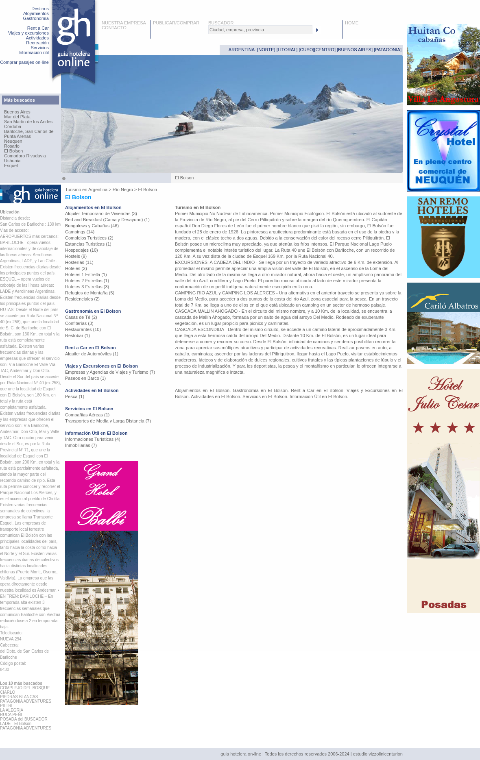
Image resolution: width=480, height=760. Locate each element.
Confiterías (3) (79, 323)
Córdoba (12, 126)
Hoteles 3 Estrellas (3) (87, 286)
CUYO (306, 49)
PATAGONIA (387, 49)
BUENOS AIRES (354, 49)
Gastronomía (36, 18)
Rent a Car (38, 28)
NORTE (266, 49)
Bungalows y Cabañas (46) (92, 225)
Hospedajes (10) (81, 250)
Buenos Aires (17, 111)
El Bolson (13, 150)
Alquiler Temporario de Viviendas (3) (101, 213)
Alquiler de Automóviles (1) (91, 353)
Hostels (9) (76, 256)
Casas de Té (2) (81, 317)
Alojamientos (36, 13)
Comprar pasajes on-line (24, 62)
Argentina (97, 189)
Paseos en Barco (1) (85, 378)
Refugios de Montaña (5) (89, 292)
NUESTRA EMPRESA (124, 22)
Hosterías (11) (79, 262)
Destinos (40, 8)
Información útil (33, 52)
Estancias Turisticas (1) (88, 244)
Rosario (12, 146)
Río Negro (123, 189)
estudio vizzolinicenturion (378, 753)
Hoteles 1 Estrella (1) (86, 274)
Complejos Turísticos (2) (89, 237)
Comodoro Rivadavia (25, 155)
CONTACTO (114, 27)
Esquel (11, 165)
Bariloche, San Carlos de (29, 131)
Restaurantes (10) (83, 329)
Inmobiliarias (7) (81, 445)
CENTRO (324, 49)
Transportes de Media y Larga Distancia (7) (108, 420)
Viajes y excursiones (28, 32)
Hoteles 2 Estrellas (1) (87, 280)
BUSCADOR (220, 22)
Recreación (37, 42)
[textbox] (260, 29)
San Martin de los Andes (28, 121)
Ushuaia (12, 160)
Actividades (37, 37)
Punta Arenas (17, 136)
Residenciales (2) (82, 298)
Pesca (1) (74, 396)
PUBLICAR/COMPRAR (176, 22)
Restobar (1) (77, 335)
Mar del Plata (17, 116)
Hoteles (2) (76, 268)
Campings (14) (79, 231)
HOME (351, 22)
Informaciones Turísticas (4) (92, 439)
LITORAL (287, 49)
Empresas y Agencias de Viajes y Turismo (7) (110, 372)
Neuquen (13, 141)
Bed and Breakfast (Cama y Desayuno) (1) (107, 219)
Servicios (40, 47)
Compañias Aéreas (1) (87, 414)
